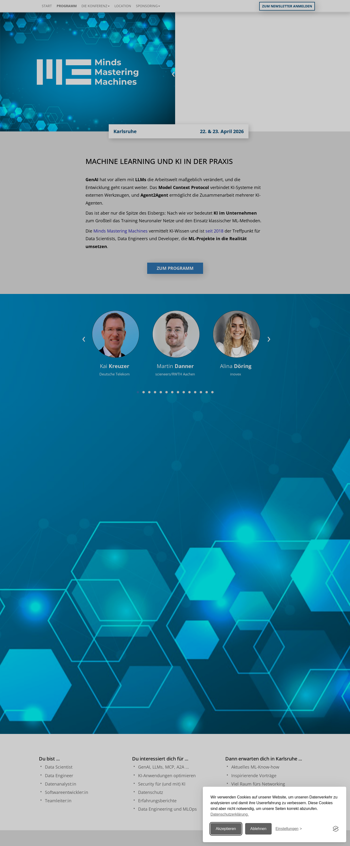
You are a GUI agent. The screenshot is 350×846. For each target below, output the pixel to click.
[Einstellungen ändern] (288, 828)
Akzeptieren (226, 829)
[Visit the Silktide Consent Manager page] (336, 829)
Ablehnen (258, 829)
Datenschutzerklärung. (229, 814)
